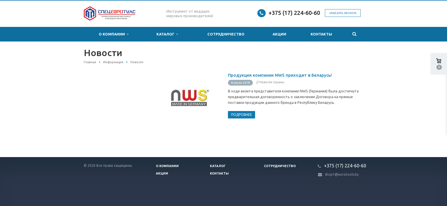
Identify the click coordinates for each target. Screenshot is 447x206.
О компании (113, 34)
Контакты (321, 34)
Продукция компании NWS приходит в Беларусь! (280, 75)
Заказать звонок (342, 13)
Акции (279, 34)
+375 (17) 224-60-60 (294, 12)
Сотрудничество (226, 34)
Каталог (167, 34)
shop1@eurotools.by (342, 174)
